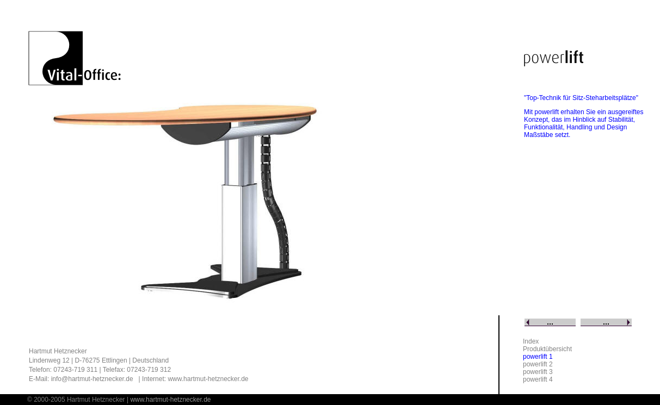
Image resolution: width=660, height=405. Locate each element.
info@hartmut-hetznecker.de (92, 379)
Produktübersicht (547, 349)
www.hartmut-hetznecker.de (208, 379)
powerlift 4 (538, 379)
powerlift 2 (538, 364)
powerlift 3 (538, 372)
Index (531, 341)
